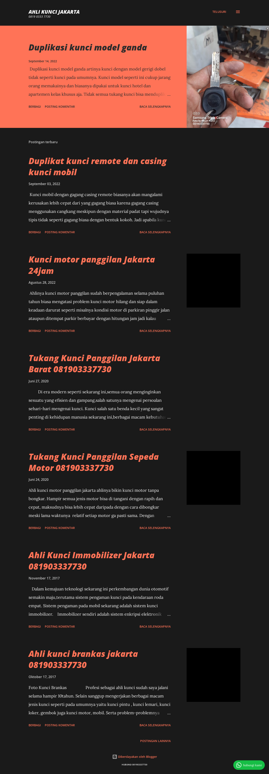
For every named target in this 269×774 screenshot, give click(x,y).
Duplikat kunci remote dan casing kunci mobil (98, 166)
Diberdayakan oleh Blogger (134, 757)
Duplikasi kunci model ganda (88, 47)
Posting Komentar (60, 107)
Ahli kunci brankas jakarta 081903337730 (83, 659)
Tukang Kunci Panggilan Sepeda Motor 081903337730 (94, 462)
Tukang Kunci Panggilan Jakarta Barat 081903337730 (94, 363)
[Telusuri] (219, 11)
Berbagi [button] (35, 107)
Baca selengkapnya (155, 107)
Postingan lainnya (155, 741)
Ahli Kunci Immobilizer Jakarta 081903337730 (91, 560)
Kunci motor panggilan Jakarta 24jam (92, 264)
